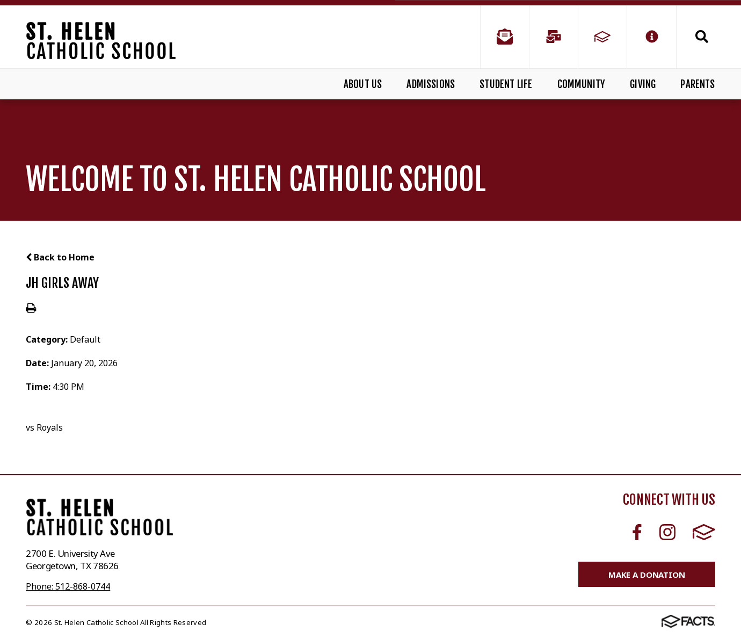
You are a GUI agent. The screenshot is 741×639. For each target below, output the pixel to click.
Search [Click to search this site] (702, 36)
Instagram (667, 532)
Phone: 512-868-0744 (68, 586)
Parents (697, 84)
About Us (363, 84)
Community (581, 84)
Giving (643, 84)
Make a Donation (646, 574)
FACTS (704, 532)
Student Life (506, 84)
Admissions (430, 84)
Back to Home (60, 257)
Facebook (637, 532)
